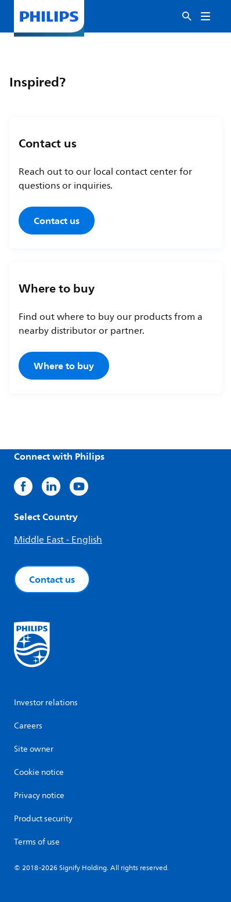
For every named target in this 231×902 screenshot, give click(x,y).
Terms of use (37, 842)
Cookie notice (39, 772)
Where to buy (64, 366)
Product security (43, 818)
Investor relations (46, 702)
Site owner (33, 749)
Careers (28, 726)
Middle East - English (58, 539)
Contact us (57, 220)
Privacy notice (39, 795)
